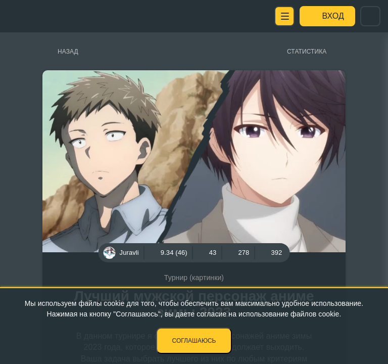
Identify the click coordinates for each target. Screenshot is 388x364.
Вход (333, 16)
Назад (68, 51)
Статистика (306, 51)
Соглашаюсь (194, 340)
